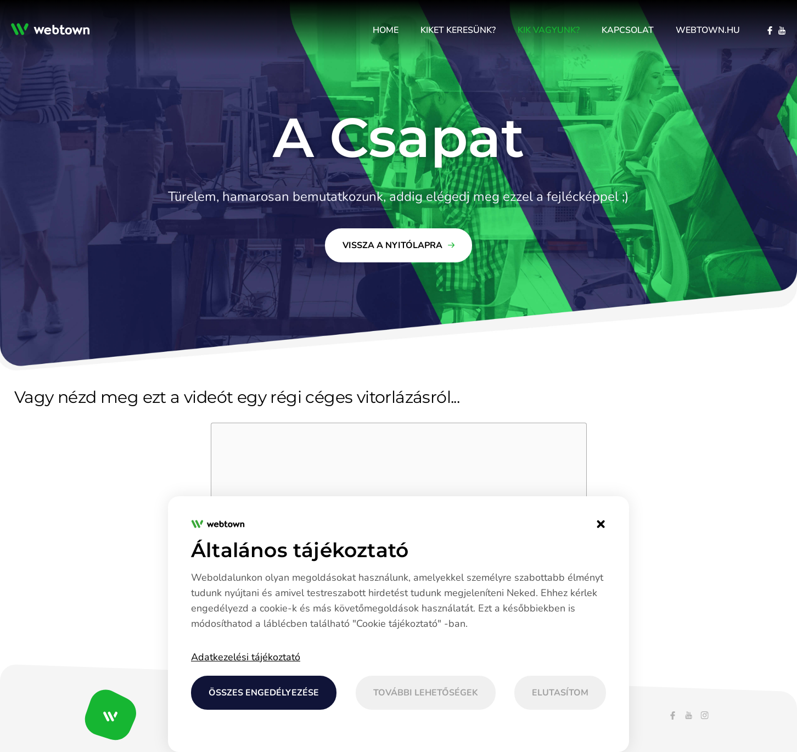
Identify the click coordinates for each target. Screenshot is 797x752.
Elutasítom (560, 693)
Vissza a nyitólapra (392, 245)
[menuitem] (385, 30)
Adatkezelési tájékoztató (245, 657)
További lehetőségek (425, 693)
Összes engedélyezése (264, 693)
